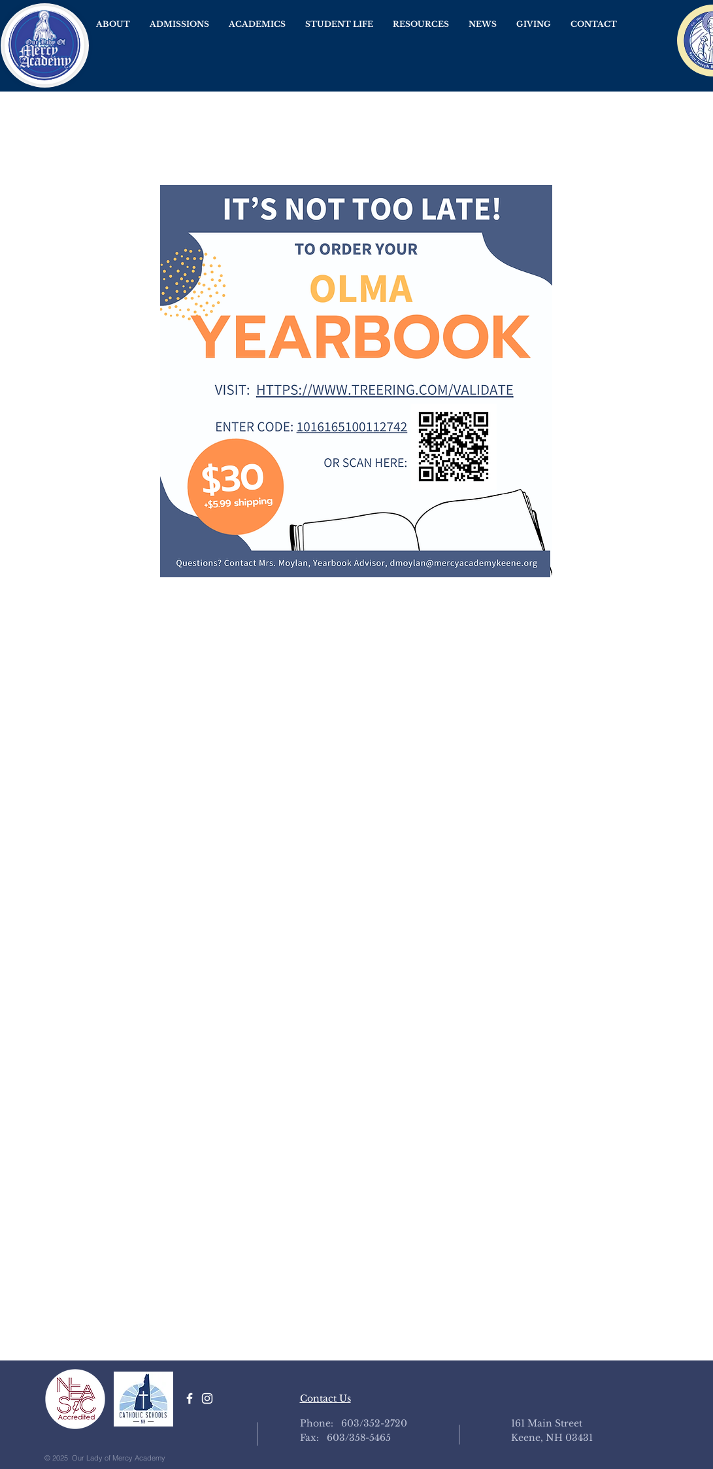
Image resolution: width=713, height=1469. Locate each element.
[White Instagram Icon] (207, 1398)
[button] (113, 24)
